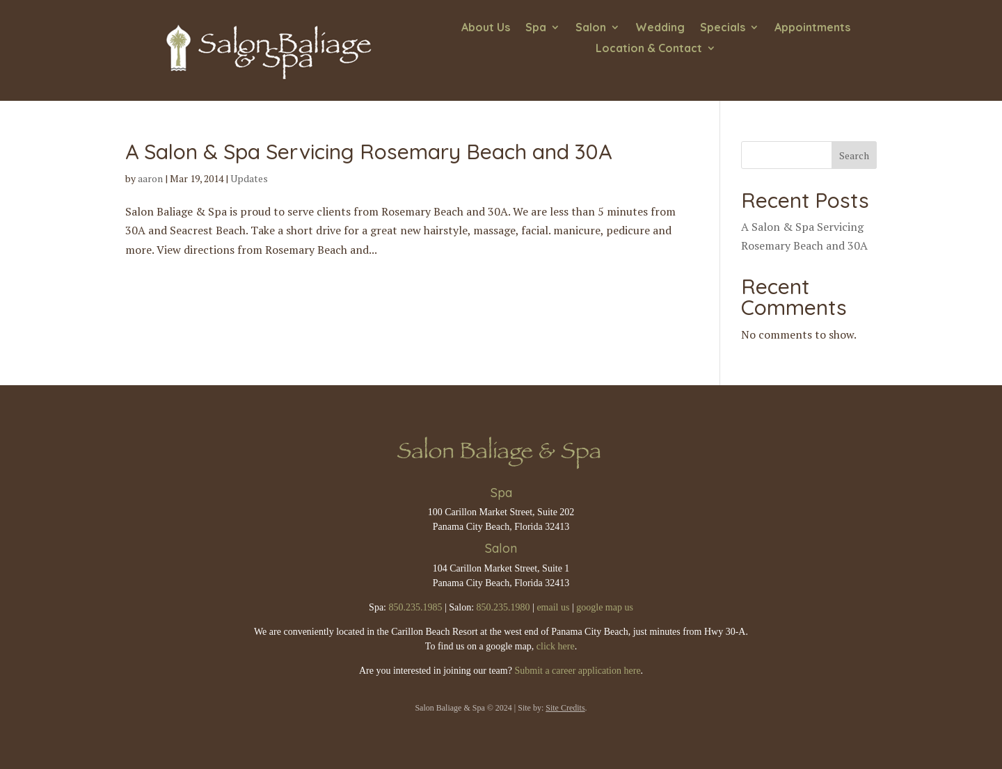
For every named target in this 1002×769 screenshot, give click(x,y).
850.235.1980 (503, 607)
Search (854, 155)
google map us (604, 607)
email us (552, 607)
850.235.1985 (415, 607)
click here (555, 646)
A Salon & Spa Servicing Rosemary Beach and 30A (368, 151)
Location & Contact (649, 49)
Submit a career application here (577, 670)
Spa (535, 28)
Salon (590, 28)
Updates (249, 178)
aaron (150, 178)
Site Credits (565, 708)
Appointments (812, 28)
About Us (485, 28)
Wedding (660, 28)
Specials (722, 28)
